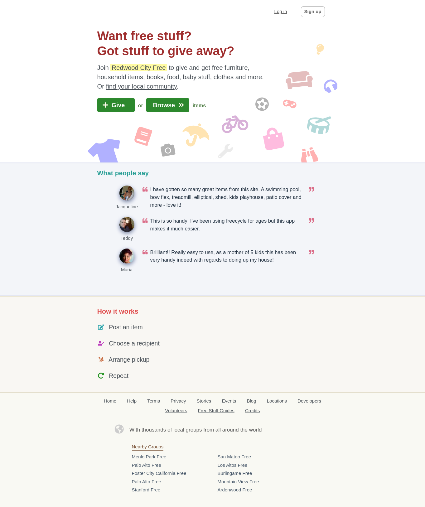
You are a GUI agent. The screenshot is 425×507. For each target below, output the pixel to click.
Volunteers (176, 410)
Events (229, 400)
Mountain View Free (238, 481)
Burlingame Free (235, 473)
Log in (280, 11)
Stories (204, 400)
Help (132, 400)
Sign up (312, 11)
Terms (153, 400)
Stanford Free (146, 489)
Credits (252, 410)
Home (110, 400)
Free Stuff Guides (216, 410)
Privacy (178, 400)
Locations (277, 400)
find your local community (141, 86)
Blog (251, 400)
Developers (309, 400)
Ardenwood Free (235, 489)
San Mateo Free (234, 456)
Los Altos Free (233, 465)
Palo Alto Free (146, 465)
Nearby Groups (148, 446)
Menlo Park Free (149, 456)
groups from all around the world (224, 430)
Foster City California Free (159, 473)
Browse (167, 105)
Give (116, 105)
